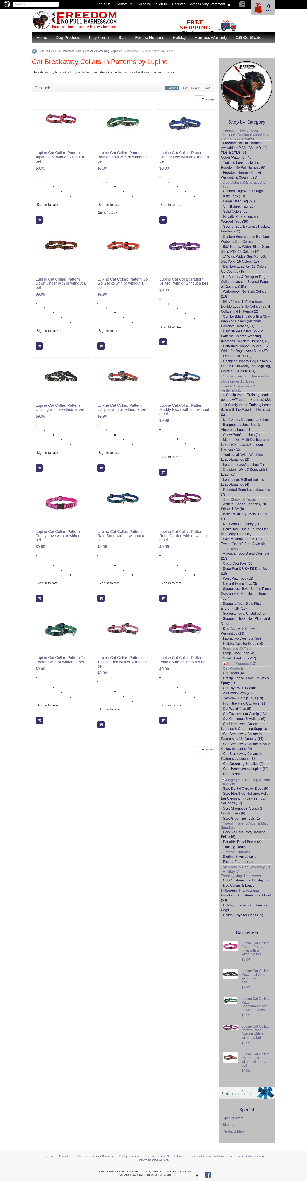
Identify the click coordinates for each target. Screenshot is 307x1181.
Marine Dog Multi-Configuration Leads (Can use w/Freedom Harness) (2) (245, 444)
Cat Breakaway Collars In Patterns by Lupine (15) (241, 756)
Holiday (179, 37)
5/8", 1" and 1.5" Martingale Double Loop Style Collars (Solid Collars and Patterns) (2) (245, 306)
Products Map (233, 1131)
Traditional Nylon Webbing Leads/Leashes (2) (242, 457)
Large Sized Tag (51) (239, 201)
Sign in (161, 4)
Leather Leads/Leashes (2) (243, 464)
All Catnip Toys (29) (238, 693)
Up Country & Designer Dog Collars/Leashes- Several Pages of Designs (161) (245, 281)
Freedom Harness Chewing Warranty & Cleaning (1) (243, 175)
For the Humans (149, 37)
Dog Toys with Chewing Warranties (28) (239, 631)
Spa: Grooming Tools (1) (241, 818)
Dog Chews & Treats (239, 500)
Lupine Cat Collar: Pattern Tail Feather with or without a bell (61, 660)
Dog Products (68, 37)
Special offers (233, 1118)
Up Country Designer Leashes (246, 419)
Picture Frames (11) (238, 862)
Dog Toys (230, 549)
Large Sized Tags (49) (239, 653)
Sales (207, 87)
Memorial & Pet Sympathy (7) (246, 867)
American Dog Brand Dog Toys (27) (245, 556)
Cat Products (233, 669)
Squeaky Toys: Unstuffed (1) (244, 613)
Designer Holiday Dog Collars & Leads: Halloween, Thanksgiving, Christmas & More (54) (246, 366)
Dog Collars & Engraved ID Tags (243, 184)
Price (184, 87)
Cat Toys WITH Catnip (240, 688)
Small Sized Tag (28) (239, 206)
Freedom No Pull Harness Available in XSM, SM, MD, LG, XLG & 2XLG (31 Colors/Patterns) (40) (244, 150)
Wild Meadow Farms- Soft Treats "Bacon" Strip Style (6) (243, 541)
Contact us (124, 4)
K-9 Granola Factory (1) (241, 524)
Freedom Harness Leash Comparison (211, 1156)
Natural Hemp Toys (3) (240, 583)
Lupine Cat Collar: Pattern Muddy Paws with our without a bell (184, 409)
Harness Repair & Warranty (153, 1160)
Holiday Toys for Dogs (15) (243, 915)
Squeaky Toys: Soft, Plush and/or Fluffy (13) (242, 606)
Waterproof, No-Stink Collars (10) (243, 294)
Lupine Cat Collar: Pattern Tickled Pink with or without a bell (122, 662)
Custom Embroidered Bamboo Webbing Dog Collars (245, 239)
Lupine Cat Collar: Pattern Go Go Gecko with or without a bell (122, 283)
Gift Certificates (250, 37)
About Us (103, 4)
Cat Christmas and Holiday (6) (246, 880)
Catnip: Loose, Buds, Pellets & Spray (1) (245, 680)
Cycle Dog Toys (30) (238, 563)
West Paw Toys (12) (238, 578)
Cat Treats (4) (233, 673)
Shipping (144, 4)
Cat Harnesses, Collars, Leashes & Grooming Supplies (244, 726)
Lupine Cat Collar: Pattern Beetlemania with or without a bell (122, 157)
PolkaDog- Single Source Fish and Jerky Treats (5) (244, 531)
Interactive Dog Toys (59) (242, 638)
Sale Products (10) (239, 664)
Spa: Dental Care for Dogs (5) (245, 788)
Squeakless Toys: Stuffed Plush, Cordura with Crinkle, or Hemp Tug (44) (246, 593)
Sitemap (229, 1125)
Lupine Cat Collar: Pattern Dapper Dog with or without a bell (184, 157)
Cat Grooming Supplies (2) (243, 764)
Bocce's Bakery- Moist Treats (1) (244, 516)
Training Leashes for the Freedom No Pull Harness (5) (243, 165)
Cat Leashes (232, 774)
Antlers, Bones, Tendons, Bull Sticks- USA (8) (244, 506)
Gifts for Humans (236, 852)
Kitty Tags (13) (234, 196)
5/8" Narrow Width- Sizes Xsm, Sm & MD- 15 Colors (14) (245, 249)
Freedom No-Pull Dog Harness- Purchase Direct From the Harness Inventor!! (246, 134)
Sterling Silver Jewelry (239, 856)
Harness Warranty (211, 37)
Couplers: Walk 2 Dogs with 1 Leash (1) (244, 472)
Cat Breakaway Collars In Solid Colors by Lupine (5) (245, 746)
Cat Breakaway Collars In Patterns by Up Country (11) (242, 736)
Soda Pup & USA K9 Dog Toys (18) (245, 571)
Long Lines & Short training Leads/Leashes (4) (242, 482)
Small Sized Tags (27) (239, 658)
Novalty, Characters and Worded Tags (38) (240, 219)
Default (195, 87)
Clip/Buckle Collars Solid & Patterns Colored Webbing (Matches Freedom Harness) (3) (245, 336)
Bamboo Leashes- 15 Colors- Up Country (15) (244, 269)
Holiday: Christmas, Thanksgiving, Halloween (241, 874)
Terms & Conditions (103, 1156)
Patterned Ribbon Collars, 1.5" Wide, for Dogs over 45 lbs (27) (245, 348)
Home (41, 37)
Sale (123, 37)
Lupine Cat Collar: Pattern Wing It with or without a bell (183, 660)
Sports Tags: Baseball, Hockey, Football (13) (245, 229)
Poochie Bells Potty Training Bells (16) (243, 834)
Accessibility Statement (207, 4)
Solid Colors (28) (236, 211)
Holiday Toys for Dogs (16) (243, 643)
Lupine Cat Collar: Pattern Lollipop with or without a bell (121, 407)
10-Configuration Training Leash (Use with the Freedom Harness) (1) (246, 410)
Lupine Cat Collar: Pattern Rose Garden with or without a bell (183, 536)
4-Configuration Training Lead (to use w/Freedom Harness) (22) (246, 397)
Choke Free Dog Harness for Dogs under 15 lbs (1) (245, 378)
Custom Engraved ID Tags (243, 191)
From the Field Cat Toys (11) (244, 703)
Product (171, 87)
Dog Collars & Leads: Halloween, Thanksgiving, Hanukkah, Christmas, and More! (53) (246, 893)
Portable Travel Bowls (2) (242, 842)
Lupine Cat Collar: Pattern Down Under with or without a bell (61, 283)
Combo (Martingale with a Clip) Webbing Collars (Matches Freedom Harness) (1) (245, 321)
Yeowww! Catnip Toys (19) (243, 698)
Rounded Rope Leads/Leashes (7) (245, 492)
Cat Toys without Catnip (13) (244, 714)
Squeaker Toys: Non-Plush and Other (245, 621)
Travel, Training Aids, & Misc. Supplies (245, 825)
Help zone (48, 1156)
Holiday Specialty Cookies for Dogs (244, 907)
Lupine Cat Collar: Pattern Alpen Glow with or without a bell (60, 157)
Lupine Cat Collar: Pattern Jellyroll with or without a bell (183, 281)
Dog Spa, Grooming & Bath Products (245, 782)
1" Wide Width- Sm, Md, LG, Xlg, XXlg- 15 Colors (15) (243, 259)
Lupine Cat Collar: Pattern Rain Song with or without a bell (120, 536)
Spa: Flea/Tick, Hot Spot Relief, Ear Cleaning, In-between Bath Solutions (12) (246, 798)
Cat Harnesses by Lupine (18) (246, 769)
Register (178, 4)
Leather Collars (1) (237, 356)
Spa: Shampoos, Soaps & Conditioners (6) (241, 811)
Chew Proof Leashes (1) (241, 435)
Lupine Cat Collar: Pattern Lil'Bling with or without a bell (60, 407)
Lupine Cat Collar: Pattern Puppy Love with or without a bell (60, 536)
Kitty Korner (99, 37)
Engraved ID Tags (237, 649)
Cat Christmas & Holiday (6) (244, 719)
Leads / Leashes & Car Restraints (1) (240, 388)
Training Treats (234, 847)
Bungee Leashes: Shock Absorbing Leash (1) (240, 427)
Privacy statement (129, 1156)
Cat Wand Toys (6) (237, 708)
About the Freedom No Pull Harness (164, 1156)
